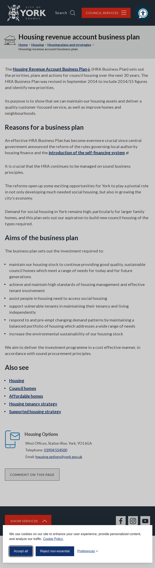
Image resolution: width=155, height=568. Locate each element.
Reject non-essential (55, 551)
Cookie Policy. (53, 539)
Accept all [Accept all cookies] (21, 551)
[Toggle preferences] (87, 551)
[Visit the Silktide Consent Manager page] (143, 551)
